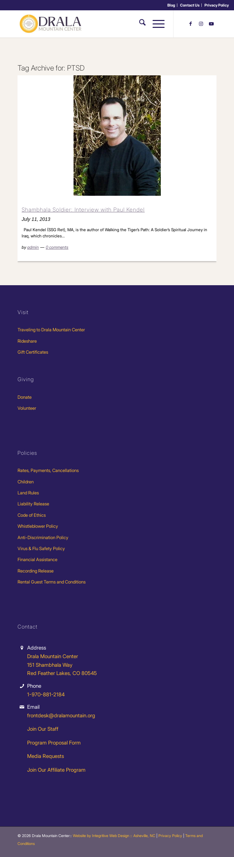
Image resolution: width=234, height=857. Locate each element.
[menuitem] (171, 5)
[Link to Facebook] (191, 24)
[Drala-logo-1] (97, 24)
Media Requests (45, 756)
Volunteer (27, 408)
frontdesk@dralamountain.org (61, 715)
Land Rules (28, 492)
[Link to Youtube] (211, 24)
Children (26, 481)
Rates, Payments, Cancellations (48, 470)
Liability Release (33, 503)
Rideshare (27, 341)
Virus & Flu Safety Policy (41, 548)
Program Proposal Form (54, 742)
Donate (25, 397)
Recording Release (36, 571)
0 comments (57, 247)
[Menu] (155, 24)
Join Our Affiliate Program (56, 770)
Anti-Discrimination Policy (43, 537)
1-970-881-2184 (46, 694)
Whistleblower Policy (38, 526)
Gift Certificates (33, 352)
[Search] (139, 24)
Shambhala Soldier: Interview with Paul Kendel (83, 209)
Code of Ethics (32, 515)
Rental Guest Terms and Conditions (52, 582)
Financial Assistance (37, 559)
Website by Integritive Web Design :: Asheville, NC (114, 835)
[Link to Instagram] (201, 24)
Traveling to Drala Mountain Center (51, 329)
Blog (171, 5)
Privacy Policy (216, 5)
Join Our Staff (42, 729)
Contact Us (190, 5)
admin (33, 247)
